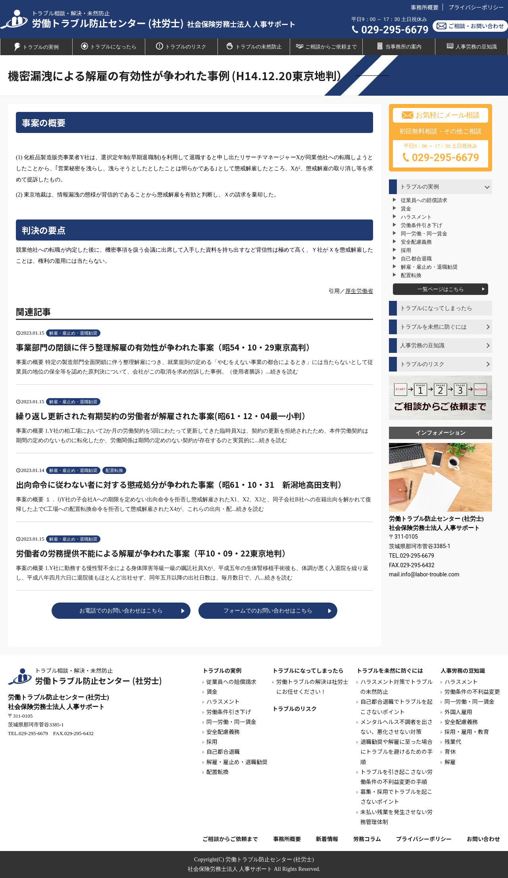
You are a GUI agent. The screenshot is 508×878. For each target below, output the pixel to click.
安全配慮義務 (416, 242)
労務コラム (367, 839)
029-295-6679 (390, 30)
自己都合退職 (416, 259)
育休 (450, 751)
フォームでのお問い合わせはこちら (267, 611)
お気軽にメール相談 (441, 115)
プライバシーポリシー (476, 7)
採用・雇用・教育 (466, 732)
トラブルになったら (109, 46)
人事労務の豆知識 (422, 346)
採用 (406, 250)
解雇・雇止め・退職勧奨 (429, 267)
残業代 (452, 741)
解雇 (450, 762)
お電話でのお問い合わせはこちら (121, 611)
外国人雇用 (458, 712)
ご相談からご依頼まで (326, 46)
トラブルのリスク (181, 46)
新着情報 (327, 839)
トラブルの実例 (36, 47)
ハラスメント (416, 217)
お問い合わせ (483, 839)
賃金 (406, 209)
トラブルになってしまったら (436, 308)
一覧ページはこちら (441, 289)
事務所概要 (425, 7)
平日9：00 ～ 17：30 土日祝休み (440, 154)
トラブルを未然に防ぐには (433, 327)
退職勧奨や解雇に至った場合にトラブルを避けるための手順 (396, 751)
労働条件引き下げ (421, 225)
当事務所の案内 (398, 46)
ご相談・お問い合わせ (470, 26)
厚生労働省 (359, 291)
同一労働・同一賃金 (424, 234)
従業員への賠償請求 (424, 200)
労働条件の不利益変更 (472, 691)
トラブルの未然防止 (254, 46)
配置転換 (411, 275)
